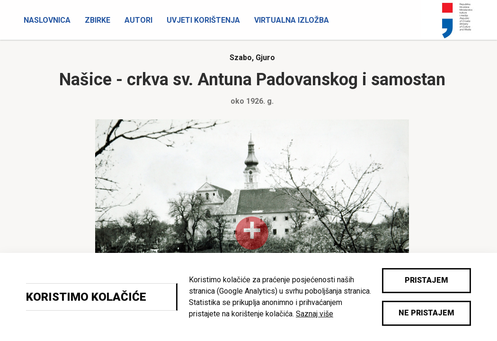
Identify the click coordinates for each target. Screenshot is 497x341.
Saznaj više (314, 313)
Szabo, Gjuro (252, 57)
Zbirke (97, 20)
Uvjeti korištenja (203, 20)
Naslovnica (47, 20)
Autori (138, 20)
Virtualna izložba (291, 20)
